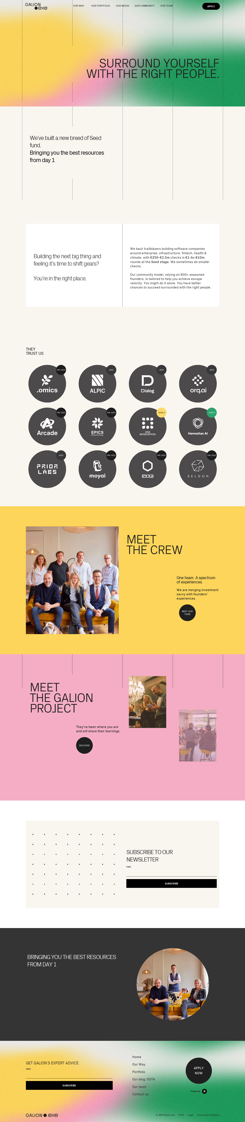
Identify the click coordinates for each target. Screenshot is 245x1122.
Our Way (138, 1064)
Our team (139, 1087)
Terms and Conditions (208, 1115)
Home (136, 1057)
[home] (40, 6)
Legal (190, 1115)
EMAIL (128, 867)
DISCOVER (84, 745)
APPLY (211, 6)
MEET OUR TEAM (187, 612)
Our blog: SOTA (143, 1079)
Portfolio (138, 1072)
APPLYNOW (199, 1070)
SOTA (181, 1115)
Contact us (140, 1094)
